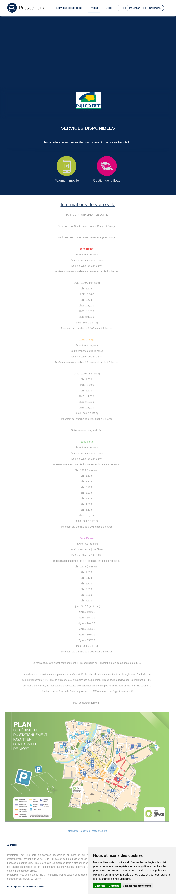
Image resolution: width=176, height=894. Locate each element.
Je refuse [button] (114, 885)
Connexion (155, 8)
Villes (94, 7)
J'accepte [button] (100, 885)
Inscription (134, 8)
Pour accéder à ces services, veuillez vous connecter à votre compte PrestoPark (87, 142)
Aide (109, 7)
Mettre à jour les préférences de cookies (25, 887)
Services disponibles (69, 7)
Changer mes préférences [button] (137, 885)
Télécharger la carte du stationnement (87, 831)
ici (131, 142)
